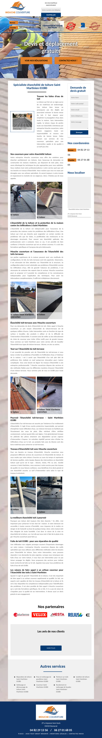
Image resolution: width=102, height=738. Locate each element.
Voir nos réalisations (36, 60)
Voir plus (51, 648)
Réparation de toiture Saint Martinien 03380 (24, 679)
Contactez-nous (76, 734)
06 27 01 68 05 (26, 27)
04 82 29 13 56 (26, 22)
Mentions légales (58, 734)
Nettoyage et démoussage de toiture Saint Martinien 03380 (22, 688)
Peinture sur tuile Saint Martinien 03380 (62, 679)
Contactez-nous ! (68, 60)
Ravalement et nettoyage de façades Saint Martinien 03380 (63, 688)
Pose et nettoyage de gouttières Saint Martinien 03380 (43, 679)
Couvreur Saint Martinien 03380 (42, 686)
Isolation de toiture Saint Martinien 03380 (82, 679)
